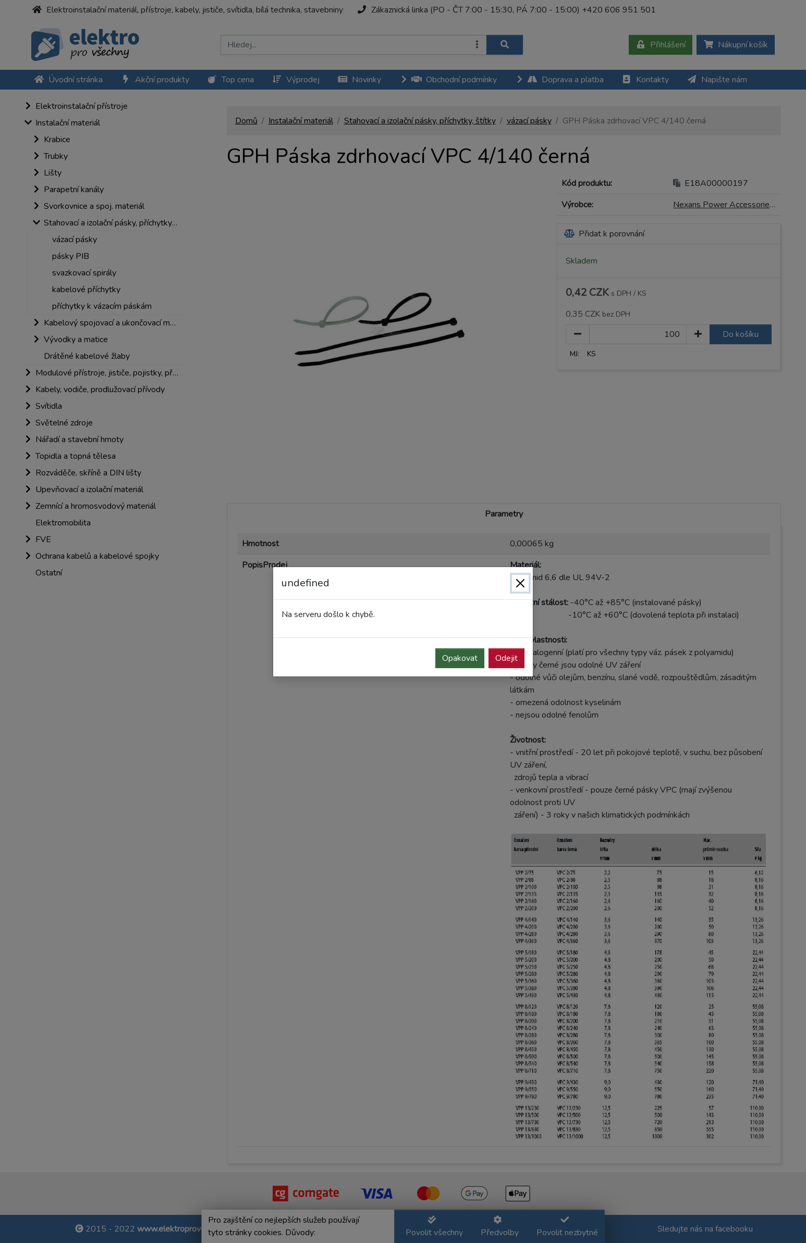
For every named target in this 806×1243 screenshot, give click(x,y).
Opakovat (460, 658)
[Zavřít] (520, 583)
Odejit (506, 658)
